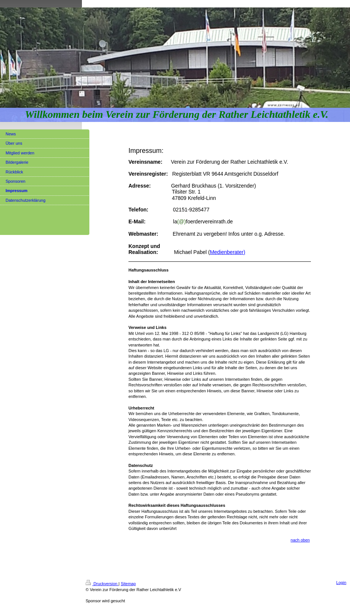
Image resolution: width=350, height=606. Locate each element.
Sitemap (128, 583)
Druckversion (102, 583)
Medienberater (227, 252)
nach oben (300, 540)
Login (341, 582)
